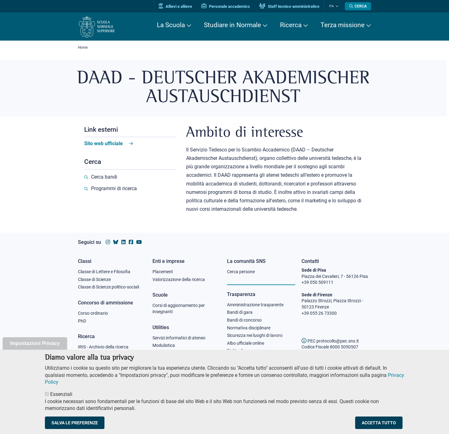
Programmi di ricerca (114, 188)
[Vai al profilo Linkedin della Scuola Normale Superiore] (123, 242)
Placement (162, 271)
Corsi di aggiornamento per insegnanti (178, 308)
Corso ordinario (93, 313)
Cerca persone (241, 271)
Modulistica (163, 345)
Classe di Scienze (94, 279)
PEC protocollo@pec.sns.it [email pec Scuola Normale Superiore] (330, 340)
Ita (331, 6)
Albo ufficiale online (245, 343)
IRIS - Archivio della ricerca (103, 346)
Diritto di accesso (243, 350)
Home (83, 47)
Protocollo (162, 353)
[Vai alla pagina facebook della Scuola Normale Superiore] (131, 242)
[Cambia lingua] (336, 6)
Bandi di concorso (244, 320)
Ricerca (291, 25)
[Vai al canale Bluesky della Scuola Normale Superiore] (115, 242)
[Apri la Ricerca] (358, 6)
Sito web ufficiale (103, 143)
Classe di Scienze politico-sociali (108, 286)
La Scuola (171, 25)
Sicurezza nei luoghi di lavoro (254, 335)
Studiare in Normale (232, 25)
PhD (82, 320)
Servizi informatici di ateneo (178, 337)
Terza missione (343, 25)
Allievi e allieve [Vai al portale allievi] (175, 6)
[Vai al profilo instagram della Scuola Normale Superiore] (108, 242)
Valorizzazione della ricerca (178, 279)
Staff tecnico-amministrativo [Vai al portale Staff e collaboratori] (289, 6)
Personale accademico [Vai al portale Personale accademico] (225, 6)
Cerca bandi (104, 177)
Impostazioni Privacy (35, 350)
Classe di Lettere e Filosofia (104, 271)
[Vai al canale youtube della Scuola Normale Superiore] (139, 242)
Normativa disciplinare (248, 327)
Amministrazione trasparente (255, 304)
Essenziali (61, 401)
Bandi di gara (240, 312)
